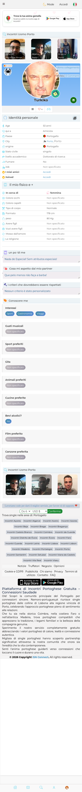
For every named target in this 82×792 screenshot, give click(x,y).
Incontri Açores (13, 646)
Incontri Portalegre (42, 674)
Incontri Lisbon (69, 668)
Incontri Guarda (13, 668)
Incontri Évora (47, 663)
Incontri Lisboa (50, 668)
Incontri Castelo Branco (19, 657)
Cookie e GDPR (14, 696)
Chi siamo (46, 696)
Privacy (58, 696)
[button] (3, 4)
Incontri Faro (64, 663)
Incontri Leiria (32, 668)
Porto (50, 141)
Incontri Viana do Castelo (62, 680)
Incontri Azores (69, 646)
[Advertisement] (41, 18)
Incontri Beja (21, 651)
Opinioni (59, 691)
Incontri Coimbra (43, 657)
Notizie (22, 691)
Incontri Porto (62, 674)
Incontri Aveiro (51, 646)
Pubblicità (31, 696)
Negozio (47, 691)
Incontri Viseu (51, 685)
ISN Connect (40, 782)
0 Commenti (72, 75)
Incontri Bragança (58, 651)
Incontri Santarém (16, 680)
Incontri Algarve (31, 646)
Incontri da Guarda (65, 657)
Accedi (63, 4)
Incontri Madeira (21, 674)
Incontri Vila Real (32, 685)
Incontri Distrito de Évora (24, 663)
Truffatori (34, 691)
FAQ (52, 700)
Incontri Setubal (37, 680)
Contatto (42, 700)
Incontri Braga (38, 651)
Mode (48, 4)
